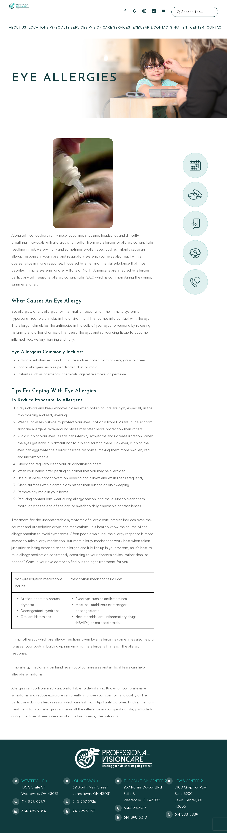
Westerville (33, 780)
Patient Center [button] (191, 27)
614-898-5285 (134, 807)
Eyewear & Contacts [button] (154, 27)
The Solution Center (143, 780)
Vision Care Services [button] (111, 27)
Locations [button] (40, 27)
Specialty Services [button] (70, 27)
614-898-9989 (33, 801)
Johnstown (84, 780)
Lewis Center (188, 780)
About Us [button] (19, 27)
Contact (215, 27)
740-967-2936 (84, 801)
